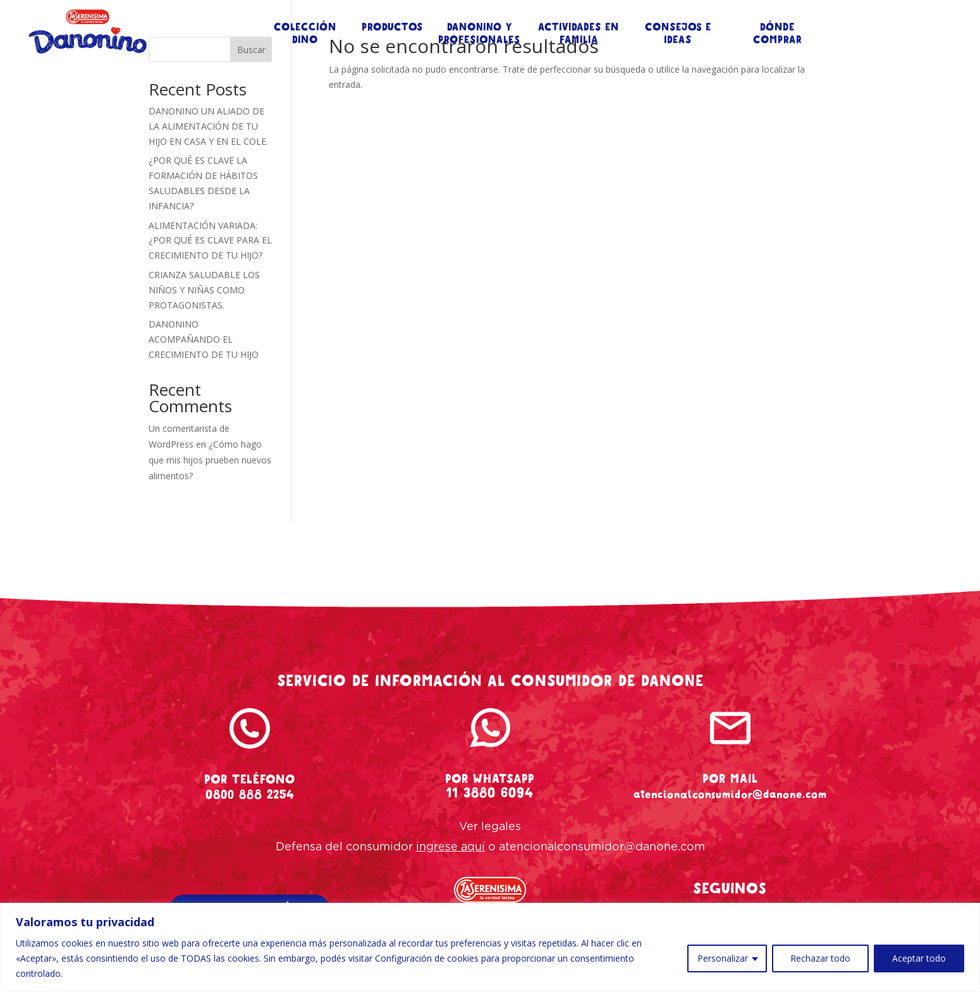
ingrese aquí (450, 847)
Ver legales (490, 827)
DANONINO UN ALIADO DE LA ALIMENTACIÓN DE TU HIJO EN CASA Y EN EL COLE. (208, 126)
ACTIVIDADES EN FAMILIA (578, 33)
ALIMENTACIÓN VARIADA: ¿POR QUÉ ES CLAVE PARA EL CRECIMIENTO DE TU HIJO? (210, 240)
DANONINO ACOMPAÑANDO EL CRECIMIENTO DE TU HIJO (204, 339)
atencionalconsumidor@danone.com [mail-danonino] (730, 794)
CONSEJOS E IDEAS (678, 33)
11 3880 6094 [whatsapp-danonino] (490, 792)
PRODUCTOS (392, 27)
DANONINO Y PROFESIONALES (479, 33)
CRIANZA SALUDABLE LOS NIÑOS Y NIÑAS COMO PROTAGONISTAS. (204, 290)
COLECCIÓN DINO (305, 33)
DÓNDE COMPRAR (777, 33)
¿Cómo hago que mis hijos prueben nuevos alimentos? (210, 460)
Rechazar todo (820, 958)
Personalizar (722, 958)
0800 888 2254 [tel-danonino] (249, 794)
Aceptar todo (919, 958)
